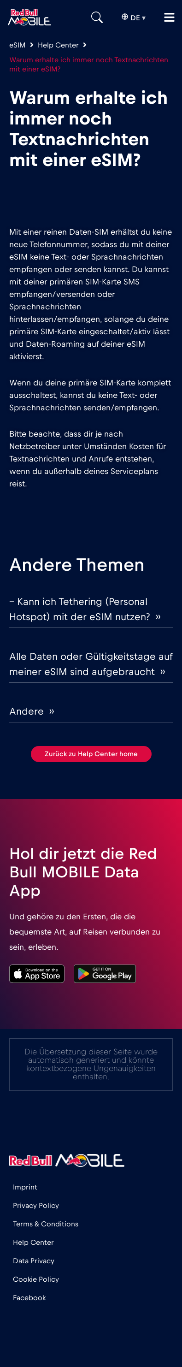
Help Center (58, 45)
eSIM (17, 45)
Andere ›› (31, 711)
